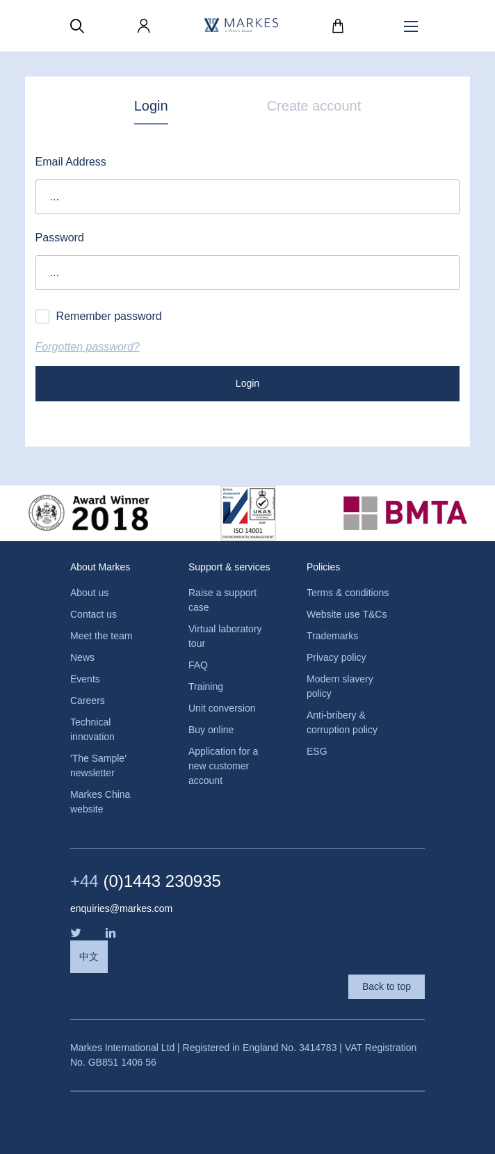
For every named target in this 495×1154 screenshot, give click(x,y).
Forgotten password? (87, 347)
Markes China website (100, 802)
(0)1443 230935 (145, 881)
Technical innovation (92, 729)
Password (59, 237)
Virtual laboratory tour (225, 636)
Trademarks (332, 635)
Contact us (93, 614)
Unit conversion (222, 708)
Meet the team (101, 635)
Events (85, 678)
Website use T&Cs (347, 614)
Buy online (211, 729)
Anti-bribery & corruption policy (342, 722)
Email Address (70, 162)
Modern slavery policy (340, 686)
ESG (317, 751)
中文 (89, 956)
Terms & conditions (348, 592)
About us (89, 592)
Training (205, 686)
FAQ (198, 665)
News (82, 657)
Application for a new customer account (223, 766)
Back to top (386, 986)
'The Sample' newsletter (98, 765)
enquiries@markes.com (121, 908)
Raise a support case (222, 600)
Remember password (98, 316)
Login (151, 105)
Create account (314, 105)
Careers (87, 700)
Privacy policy (336, 657)
